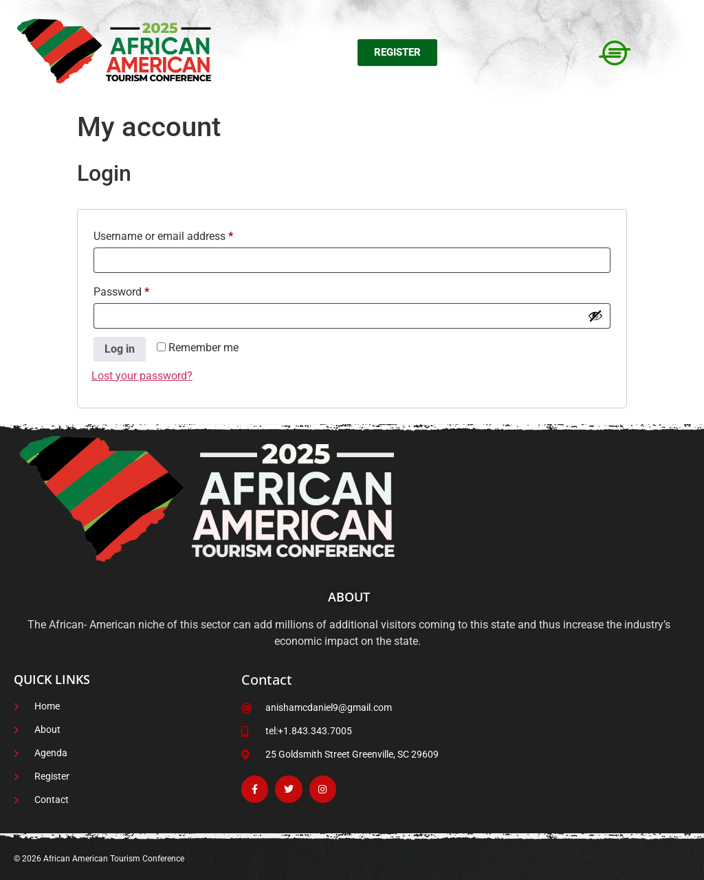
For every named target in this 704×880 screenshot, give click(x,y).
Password (142, 289)
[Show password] (595, 315)
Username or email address (184, 234)
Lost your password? (141, 375)
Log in (119, 348)
